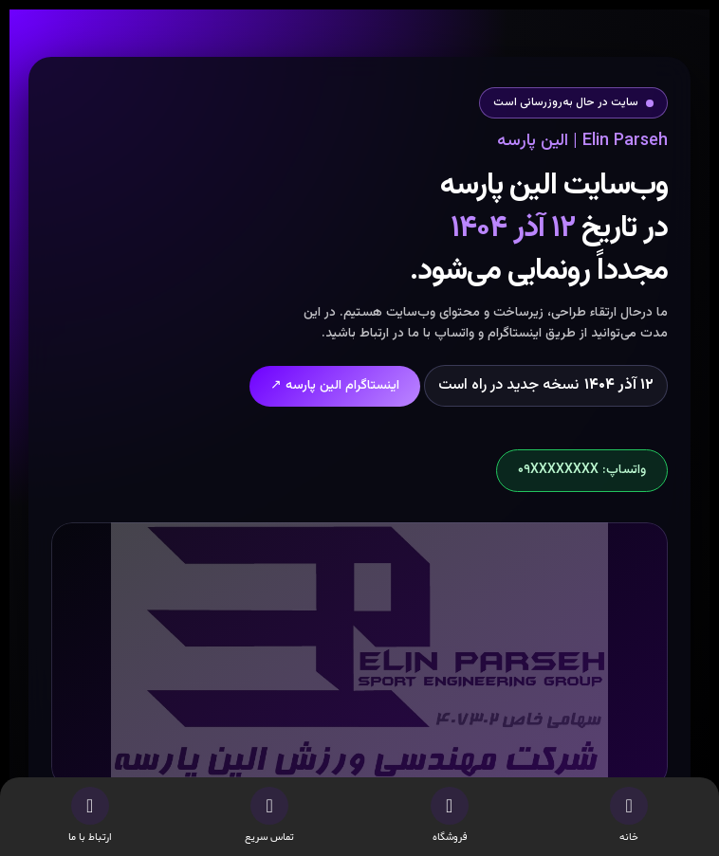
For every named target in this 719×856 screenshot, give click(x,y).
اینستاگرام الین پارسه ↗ (334, 385)
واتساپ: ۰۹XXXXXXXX (582, 470)
